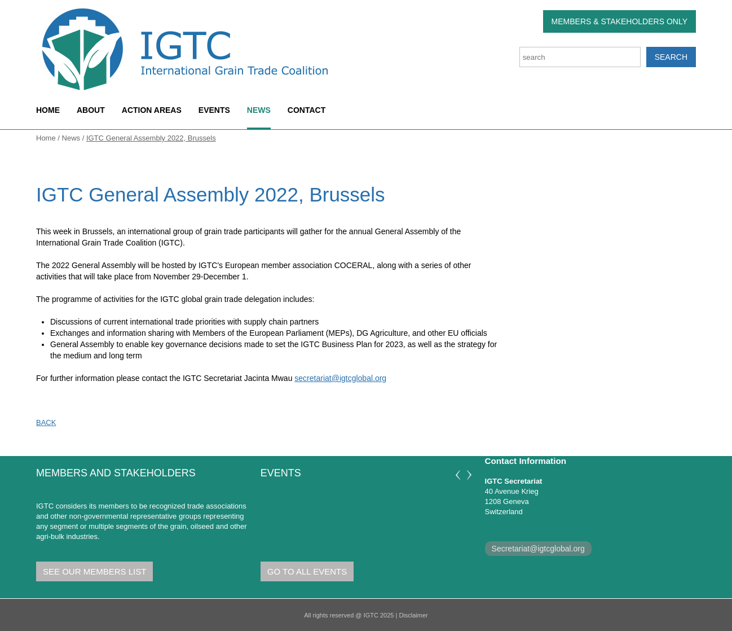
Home (48, 110)
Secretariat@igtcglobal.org (538, 548)
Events (214, 110)
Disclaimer (413, 615)
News (259, 110)
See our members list (94, 571)
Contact (306, 110)
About (91, 110)
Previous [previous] (458, 475)
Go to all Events (307, 571)
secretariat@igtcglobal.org (340, 378)
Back (46, 422)
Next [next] (469, 475)
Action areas (152, 110)
